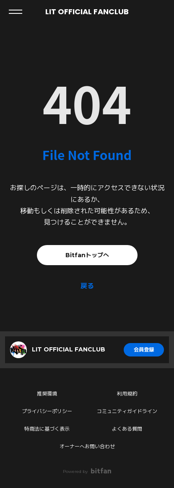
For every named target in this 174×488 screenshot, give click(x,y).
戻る (87, 286)
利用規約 (127, 393)
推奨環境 (47, 393)
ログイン (160, 11)
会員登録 (144, 349)
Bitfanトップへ (87, 255)
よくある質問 (127, 429)
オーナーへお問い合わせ (87, 446)
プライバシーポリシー (47, 411)
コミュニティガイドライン (127, 411)
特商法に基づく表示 (47, 429)
